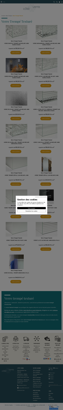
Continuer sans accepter (41, 196)
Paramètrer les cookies (31, 211)
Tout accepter (31, 208)
